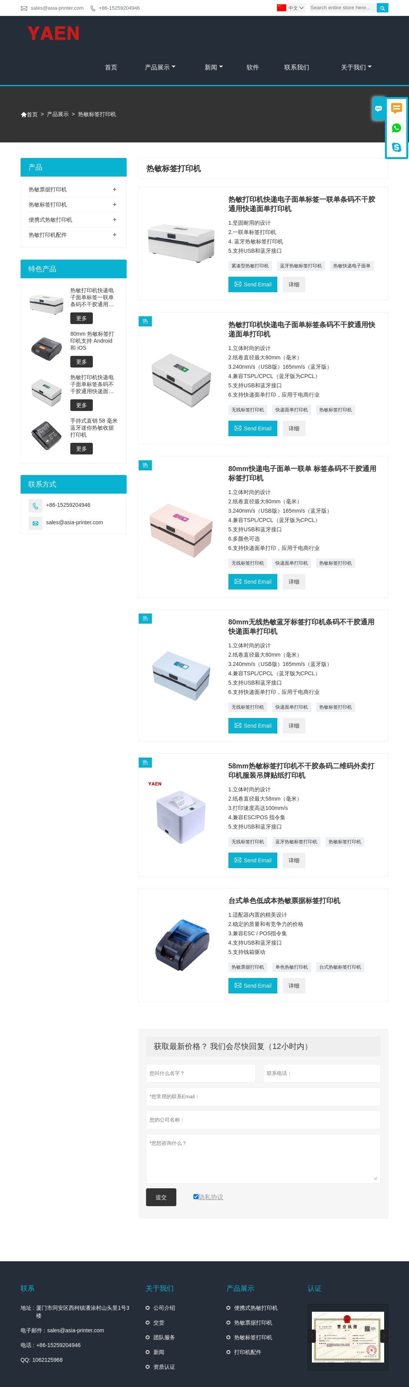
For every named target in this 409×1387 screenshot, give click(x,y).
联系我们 (296, 33)
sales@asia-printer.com (57, 8)
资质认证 (164, 1333)
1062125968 (47, 1326)
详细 (294, 250)
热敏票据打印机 (247, 933)
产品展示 (160, 33)
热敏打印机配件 (48, 201)
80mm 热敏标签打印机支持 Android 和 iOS (92, 306)
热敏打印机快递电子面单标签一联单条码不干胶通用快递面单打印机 (92, 263)
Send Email (253, 249)
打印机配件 (247, 1318)
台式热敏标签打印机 (340, 933)
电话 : (28, 1311)
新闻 (214, 33)
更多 (81, 284)
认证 (315, 1254)
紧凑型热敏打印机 (250, 231)
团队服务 (164, 1303)
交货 (158, 1288)
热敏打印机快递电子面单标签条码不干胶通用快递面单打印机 (92, 350)
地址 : (28, 1274)
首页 (111, 33)
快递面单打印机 (291, 375)
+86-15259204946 (119, 8)
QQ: (26, 1326)
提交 (161, 1163)
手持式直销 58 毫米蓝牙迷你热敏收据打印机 (93, 393)
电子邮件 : (33, 1296)
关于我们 (356, 33)
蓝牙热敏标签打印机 (301, 231)
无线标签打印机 (247, 375)
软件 (253, 33)
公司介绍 (164, 1274)
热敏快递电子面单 (352, 231)
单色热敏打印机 (291, 933)
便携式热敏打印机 (50, 185)
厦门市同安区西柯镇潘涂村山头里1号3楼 (82, 1278)
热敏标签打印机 (335, 375)
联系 (28, 1254)
